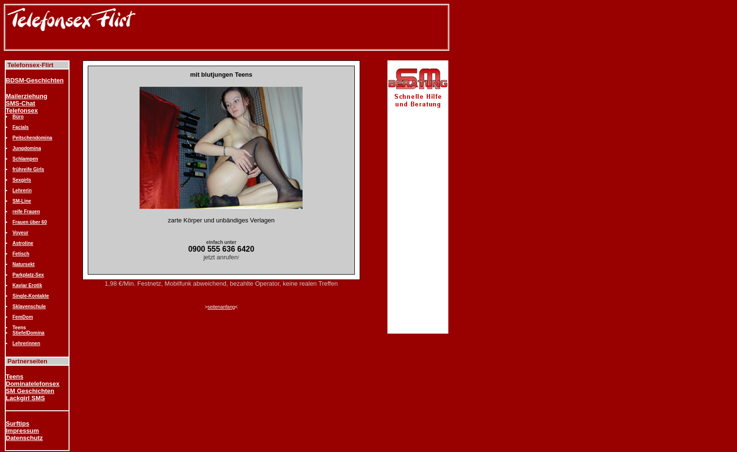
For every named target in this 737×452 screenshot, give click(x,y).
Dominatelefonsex (32, 383)
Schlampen (25, 159)
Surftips (17, 423)
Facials (20, 127)
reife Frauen (26, 211)
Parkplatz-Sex (28, 275)
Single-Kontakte (30, 296)
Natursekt (23, 264)
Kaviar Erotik (27, 285)
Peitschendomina (32, 137)
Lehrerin (22, 190)
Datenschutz (24, 437)
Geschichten (35, 390)
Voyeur (20, 232)
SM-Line (21, 201)
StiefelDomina (28, 333)
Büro (17, 116)
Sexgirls (21, 180)
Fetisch (20, 253)
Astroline (22, 243)
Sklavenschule (29, 306)
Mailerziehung (26, 96)
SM (11, 390)
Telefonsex (22, 110)
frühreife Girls (28, 169)
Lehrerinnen (26, 343)
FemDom (22, 317)
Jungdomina (26, 148)
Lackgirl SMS (25, 398)
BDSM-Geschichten (35, 80)
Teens (14, 376)
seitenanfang (221, 307)
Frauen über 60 (29, 222)
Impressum (22, 430)
